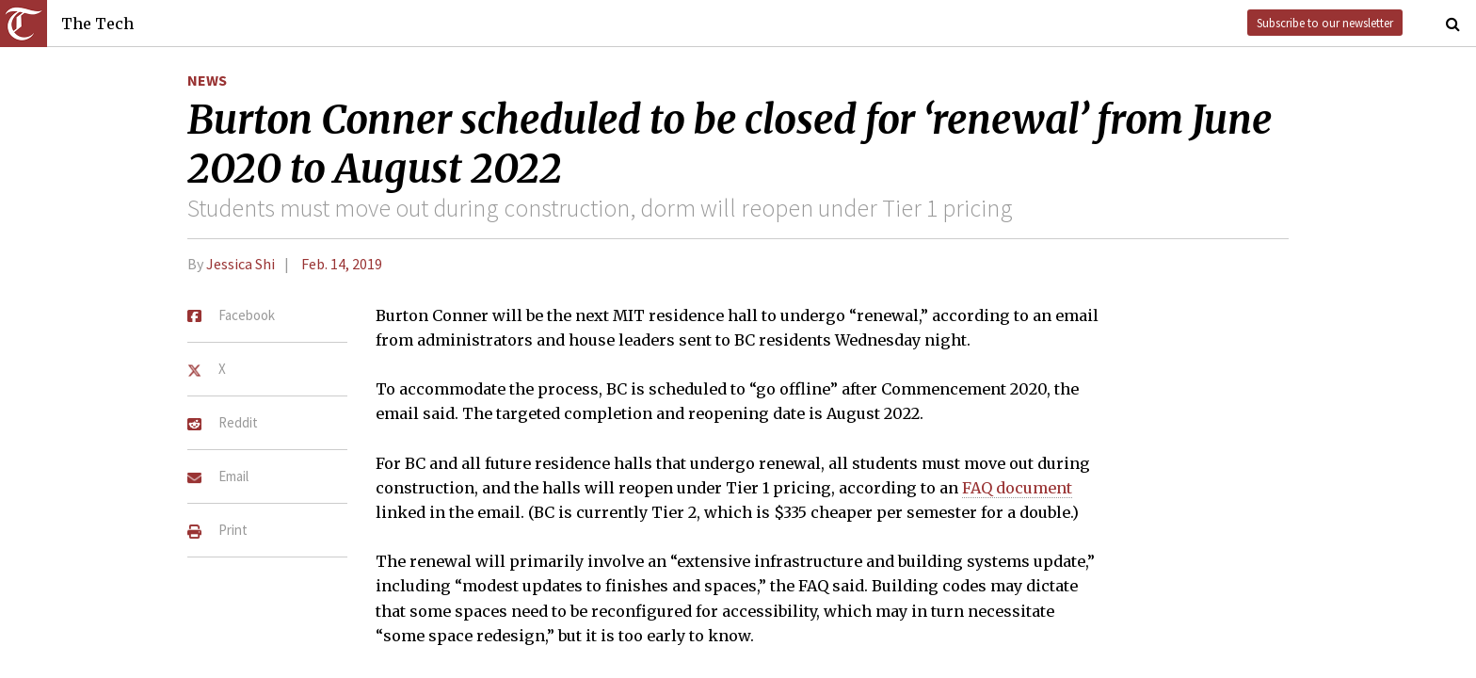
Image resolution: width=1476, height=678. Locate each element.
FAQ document (1017, 487)
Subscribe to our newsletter (1325, 22)
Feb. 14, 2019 (341, 263)
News (207, 80)
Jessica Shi (240, 263)
